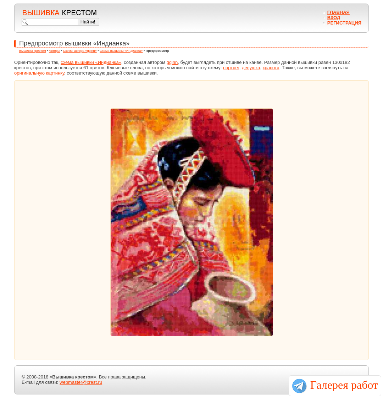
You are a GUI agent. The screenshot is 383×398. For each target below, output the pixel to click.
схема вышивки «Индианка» (91, 62)
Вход (333, 17)
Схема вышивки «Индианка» (121, 51)
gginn (172, 62)
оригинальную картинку (39, 73)
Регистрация (344, 23)
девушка (251, 67)
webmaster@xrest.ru (81, 382)
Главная (338, 12)
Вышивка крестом (32, 51)
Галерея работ (344, 384)
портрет (231, 67)
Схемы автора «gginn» (80, 51)
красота (271, 67)
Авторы (54, 51)
